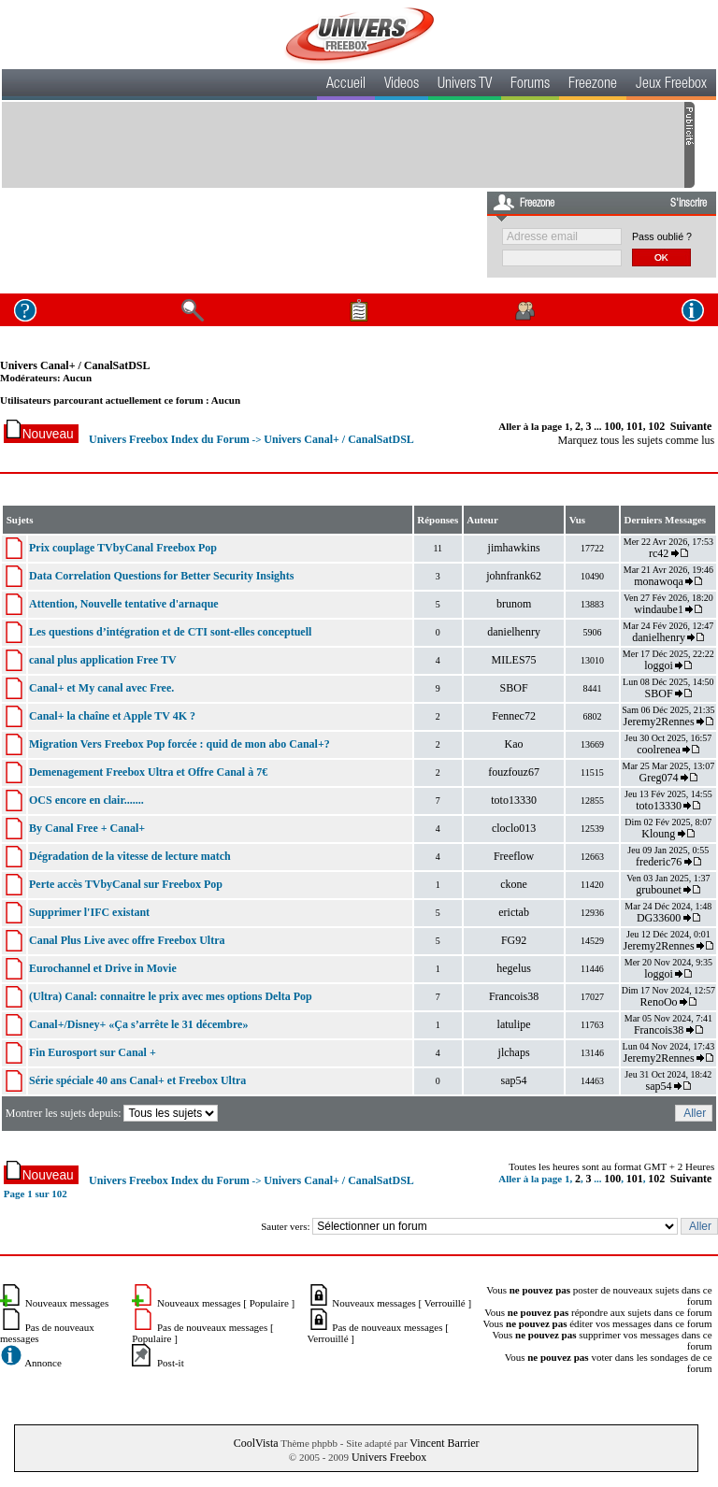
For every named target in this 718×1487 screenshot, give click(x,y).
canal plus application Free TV (103, 659)
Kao (514, 744)
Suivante (691, 426)
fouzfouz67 (513, 772)
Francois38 (513, 996)
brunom (513, 603)
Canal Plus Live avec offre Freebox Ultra (127, 940)
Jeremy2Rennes (659, 721)
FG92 (513, 940)
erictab (513, 912)
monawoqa (658, 581)
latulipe (514, 1024)
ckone (513, 884)
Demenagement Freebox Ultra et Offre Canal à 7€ (148, 772)
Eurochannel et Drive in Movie (103, 968)
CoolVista (256, 1443)
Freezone (592, 85)
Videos (401, 85)
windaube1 (658, 609)
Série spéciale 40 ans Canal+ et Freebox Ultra (137, 1080)
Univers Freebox (389, 1457)
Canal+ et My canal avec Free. (101, 687)
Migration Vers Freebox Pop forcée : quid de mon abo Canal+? (179, 744)
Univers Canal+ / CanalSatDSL (75, 365)
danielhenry (513, 631)
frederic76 (659, 861)
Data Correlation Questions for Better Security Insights (161, 575)
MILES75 (514, 659)
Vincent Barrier (444, 1443)
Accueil (346, 85)
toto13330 (514, 800)
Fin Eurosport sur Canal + (92, 1052)
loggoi (658, 665)
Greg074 (659, 777)
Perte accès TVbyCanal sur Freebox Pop (126, 884)
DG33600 (659, 917)
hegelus (513, 968)
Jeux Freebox (671, 85)
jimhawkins (514, 547)
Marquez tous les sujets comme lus (636, 440)
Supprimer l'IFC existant (89, 912)
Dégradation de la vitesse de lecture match (130, 856)
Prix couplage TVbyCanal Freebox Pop (123, 547)
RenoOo (659, 1001)
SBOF (514, 687)
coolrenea (659, 749)
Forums (530, 85)
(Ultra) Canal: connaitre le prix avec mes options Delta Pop (170, 996)
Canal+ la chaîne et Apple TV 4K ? (112, 715)
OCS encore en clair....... (86, 800)
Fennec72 (514, 715)
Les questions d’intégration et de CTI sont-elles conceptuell (170, 631)
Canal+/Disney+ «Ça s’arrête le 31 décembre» (138, 1024)
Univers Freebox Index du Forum (169, 439)
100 (612, 426)
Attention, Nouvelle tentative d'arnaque (124, 603)
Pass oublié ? (662, 236)
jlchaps (514, 1052)
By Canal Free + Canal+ (87, 828)
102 (656, 426)
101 (634, 426)
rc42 (658, 553)
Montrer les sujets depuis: (114, 1113)
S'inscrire (688, 203)
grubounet (659, 889)
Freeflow (514, 856)
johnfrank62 (513, 575)
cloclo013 (514, 828)
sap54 (514, 1080)
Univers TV (465, 85)
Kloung (659, 833)
